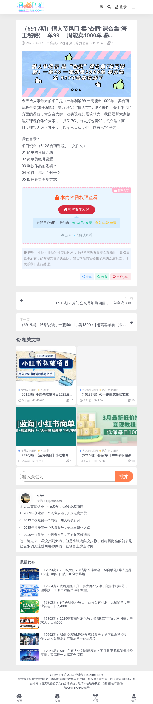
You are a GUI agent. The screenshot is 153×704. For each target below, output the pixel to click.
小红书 (45, 390)
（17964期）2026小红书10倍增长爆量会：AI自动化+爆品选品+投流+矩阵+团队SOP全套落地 (86, 572)
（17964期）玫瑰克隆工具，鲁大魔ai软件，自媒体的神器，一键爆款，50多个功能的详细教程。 (85, 588)
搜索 (124, 476)
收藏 (102, 277)
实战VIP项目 (59, 43)
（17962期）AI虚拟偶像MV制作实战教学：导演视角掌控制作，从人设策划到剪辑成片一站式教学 (83, 636)
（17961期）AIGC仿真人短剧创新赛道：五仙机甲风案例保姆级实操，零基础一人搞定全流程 (86, 653)
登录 (121, 7)
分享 (87, 277)
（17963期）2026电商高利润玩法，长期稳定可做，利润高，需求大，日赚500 (86, 620)
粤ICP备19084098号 (76, 688)
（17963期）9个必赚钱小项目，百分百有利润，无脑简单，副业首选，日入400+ (85, 604)
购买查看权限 (76, 209)
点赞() (121, 277)
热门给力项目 (79, 43)
